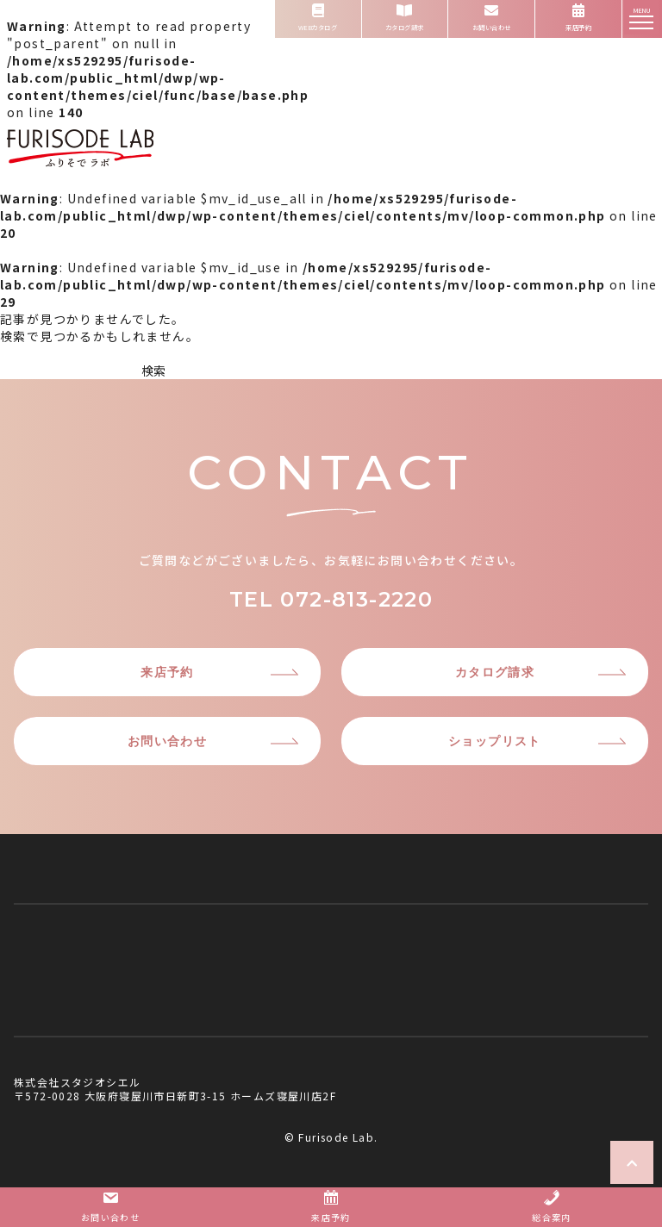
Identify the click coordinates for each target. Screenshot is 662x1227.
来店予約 (167, 672)
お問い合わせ (167, 741)
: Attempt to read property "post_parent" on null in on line (158, 99)
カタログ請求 (494, 672)
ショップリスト (494, 741)
